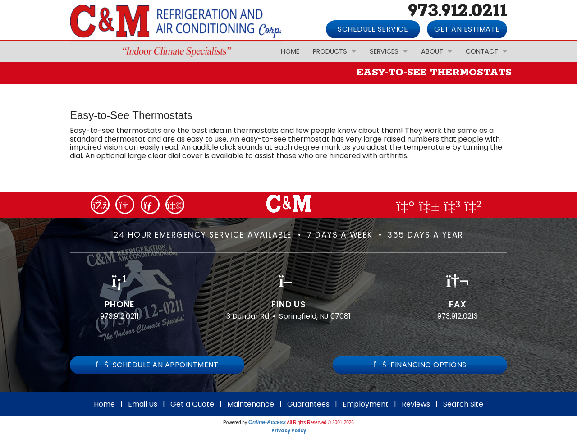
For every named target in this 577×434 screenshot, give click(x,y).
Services (384, 51)
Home (290, 51)
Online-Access (267, 422)
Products (330, 51)
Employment (366, 404)
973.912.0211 (119, 316)
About (432, 51)
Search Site (463, 404)
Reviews (416, 404)
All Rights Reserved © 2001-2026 (320, 422)
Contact (482, 51)
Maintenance (250, 404)
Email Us (142, 404)
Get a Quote (192, 404)
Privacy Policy (288, 430)
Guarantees (308, 404)
